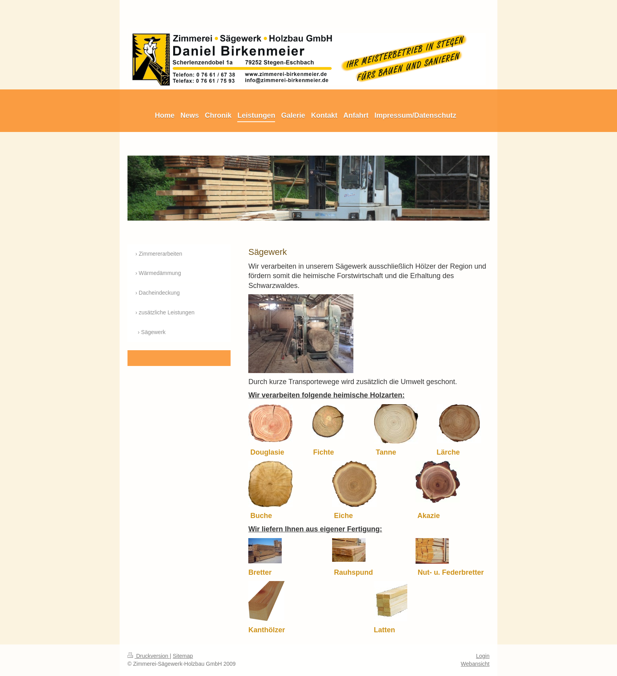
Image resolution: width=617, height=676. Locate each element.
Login (483, 656)
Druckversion (148, 656)
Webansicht (475, 664)
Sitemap (183, 656)
